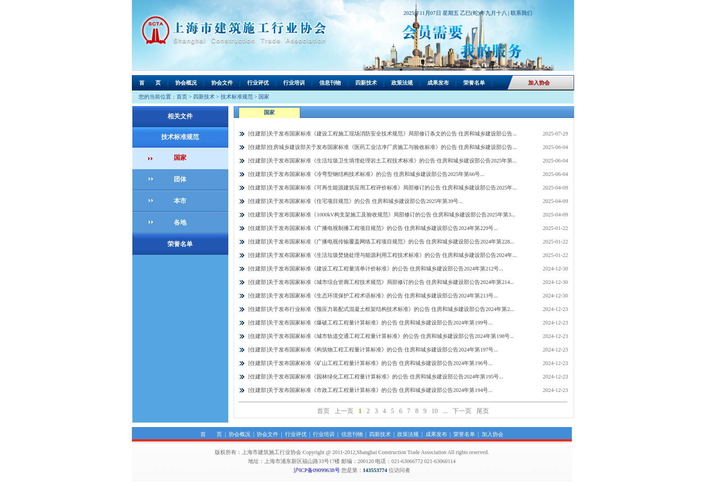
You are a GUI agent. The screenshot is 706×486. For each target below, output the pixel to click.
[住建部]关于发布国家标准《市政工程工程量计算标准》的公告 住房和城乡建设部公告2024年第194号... (371, 390)
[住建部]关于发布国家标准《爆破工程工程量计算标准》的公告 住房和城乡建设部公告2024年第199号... (371, 323)
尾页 (482, 411)
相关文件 (180, 116)
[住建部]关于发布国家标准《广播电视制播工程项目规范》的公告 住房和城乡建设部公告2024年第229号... (373, 228)
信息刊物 (330, 83)
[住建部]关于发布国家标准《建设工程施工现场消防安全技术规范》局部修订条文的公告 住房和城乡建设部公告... (383, 133)
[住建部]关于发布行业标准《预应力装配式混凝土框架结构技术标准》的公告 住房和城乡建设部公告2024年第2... (381, 309)
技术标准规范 (237, 97)
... (445, 411)
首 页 (150, 83)
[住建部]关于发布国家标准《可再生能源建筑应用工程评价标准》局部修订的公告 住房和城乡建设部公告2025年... (383, 187)
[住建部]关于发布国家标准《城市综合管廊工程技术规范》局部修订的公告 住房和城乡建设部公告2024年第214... (381, 282)
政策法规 (402, 83)
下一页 (462, 411)
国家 (263, 97)
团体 (180, 179)
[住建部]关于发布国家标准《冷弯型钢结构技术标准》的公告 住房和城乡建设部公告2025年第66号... (366, 174)
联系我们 (521, 13)
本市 (180, 201)
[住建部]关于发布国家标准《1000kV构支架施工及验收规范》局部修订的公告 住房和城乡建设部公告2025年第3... (382, 215)
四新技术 (366, 83)
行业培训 (294, 83)
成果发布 (438, 83)
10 (434, 411)
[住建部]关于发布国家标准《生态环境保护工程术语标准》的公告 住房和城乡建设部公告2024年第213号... (373, 295)
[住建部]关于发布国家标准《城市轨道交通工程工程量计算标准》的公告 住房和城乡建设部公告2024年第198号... (381, 336)
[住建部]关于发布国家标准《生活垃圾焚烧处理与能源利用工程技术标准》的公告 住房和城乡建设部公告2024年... (383, 255)
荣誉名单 (474, 83)
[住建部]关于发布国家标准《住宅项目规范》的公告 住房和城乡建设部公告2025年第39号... (356, 201)
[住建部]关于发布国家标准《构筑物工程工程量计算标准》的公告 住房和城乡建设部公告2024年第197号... (373, 349)
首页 (181, 97)
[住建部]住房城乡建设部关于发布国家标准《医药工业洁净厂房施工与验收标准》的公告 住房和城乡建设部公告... (383, 147)
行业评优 (258, 83)
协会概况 (186, 83)
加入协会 (539, 83)
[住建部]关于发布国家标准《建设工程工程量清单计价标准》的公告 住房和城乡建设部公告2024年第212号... (376, 269)
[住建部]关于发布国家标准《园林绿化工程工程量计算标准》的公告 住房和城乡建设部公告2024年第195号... (376, 377)
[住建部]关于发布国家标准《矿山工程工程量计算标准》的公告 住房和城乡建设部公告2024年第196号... (371, 363)
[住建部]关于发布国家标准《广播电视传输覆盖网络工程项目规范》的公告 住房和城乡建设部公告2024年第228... (381, 241)
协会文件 (222, 83)
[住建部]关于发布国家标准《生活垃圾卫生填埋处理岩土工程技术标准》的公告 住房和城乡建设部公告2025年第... (383, 161)
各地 (180, 222)
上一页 (344, 411)
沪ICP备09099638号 (317, 470)
